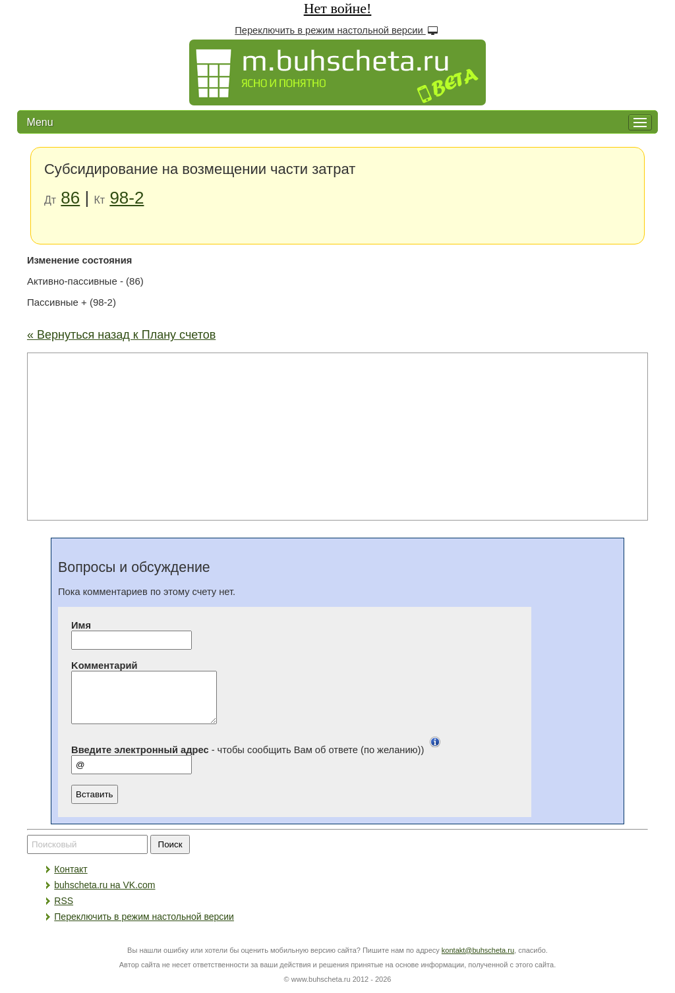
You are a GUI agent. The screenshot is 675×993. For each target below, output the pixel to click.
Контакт (70, 879)
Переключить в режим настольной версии (337, 30)
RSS (63, 910)
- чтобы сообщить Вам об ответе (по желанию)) (258, 759)
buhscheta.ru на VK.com (104, 895)
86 (70, 198)
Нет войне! (338, 8)
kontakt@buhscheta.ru (478, 960)
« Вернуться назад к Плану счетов (121, 334)
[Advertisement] (337, 435)
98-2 (126, 198)
